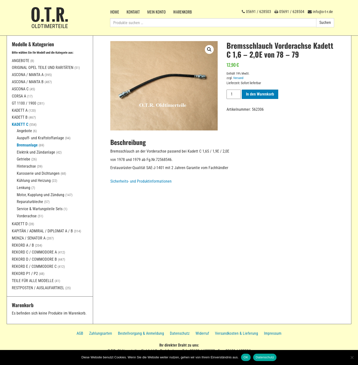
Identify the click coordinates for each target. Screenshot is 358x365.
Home (114, 12)
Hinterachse (26, 166)
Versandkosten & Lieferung (236, 333)
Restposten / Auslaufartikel (38, 288)
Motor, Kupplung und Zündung (40, 194)
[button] (209, 49)
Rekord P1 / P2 (25, 273)
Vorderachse (27, 216)
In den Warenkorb (260, 94)
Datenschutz (180, 333)
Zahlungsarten (100, 333)
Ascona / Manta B (28, 81)
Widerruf (202, 333)
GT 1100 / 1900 (24, 103)
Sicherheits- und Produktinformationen (141, 181)
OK (246, 357)
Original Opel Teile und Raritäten (42, 67)
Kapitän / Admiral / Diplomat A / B (42, 231)
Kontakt (133, 12)
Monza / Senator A (29, 238)
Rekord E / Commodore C (34, 266)
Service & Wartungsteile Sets (40, 208)
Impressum (272, 333)
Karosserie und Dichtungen (38, 173)
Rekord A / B (23, 245)
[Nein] (351, 357)
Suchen (325, 22)
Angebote (20, 60)
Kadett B (20, 117)
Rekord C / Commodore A (34, 252)
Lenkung (23, 187)
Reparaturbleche (30, 201)
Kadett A (20, 110)
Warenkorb (182, 12)
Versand (238, 78)
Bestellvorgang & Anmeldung (141, 333)
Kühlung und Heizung (34, 180)
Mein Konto (156, 12)
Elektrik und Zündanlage (36, 152)
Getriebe (23, 159)
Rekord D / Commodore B (34, 259)
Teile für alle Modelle (33, 280)
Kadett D (20, 224)
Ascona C (20, 89)
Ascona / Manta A (28, 74)
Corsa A (19, 96)
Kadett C (20, 124)
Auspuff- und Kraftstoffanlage (40, 138)
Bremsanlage (27, 145)
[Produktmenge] (234, 94)
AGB (80, 333)
